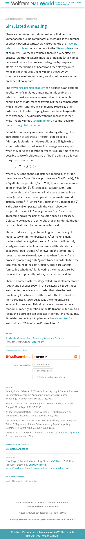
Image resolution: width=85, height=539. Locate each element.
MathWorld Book (35, 505)
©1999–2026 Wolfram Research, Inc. (35, 512)
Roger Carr (38, 341)
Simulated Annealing (17, 448)
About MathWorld (24, 501)
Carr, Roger (11, 460)
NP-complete (64, 48)
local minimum (42, 120)
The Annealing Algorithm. (66, 431)
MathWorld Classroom (45, 501)
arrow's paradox (44, 370)
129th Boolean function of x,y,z (50, 376)
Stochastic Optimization (18, 337)
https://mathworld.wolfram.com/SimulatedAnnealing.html (38, 467)
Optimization (31, 19)
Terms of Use (60, 512)
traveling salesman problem (28, 87)
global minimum (30, 125)
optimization (42, 363)
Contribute (62, 501)
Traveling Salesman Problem (48, 337)
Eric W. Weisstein (38, 464)
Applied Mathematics (14, 19)
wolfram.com (51, 505)
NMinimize (61, 318)
